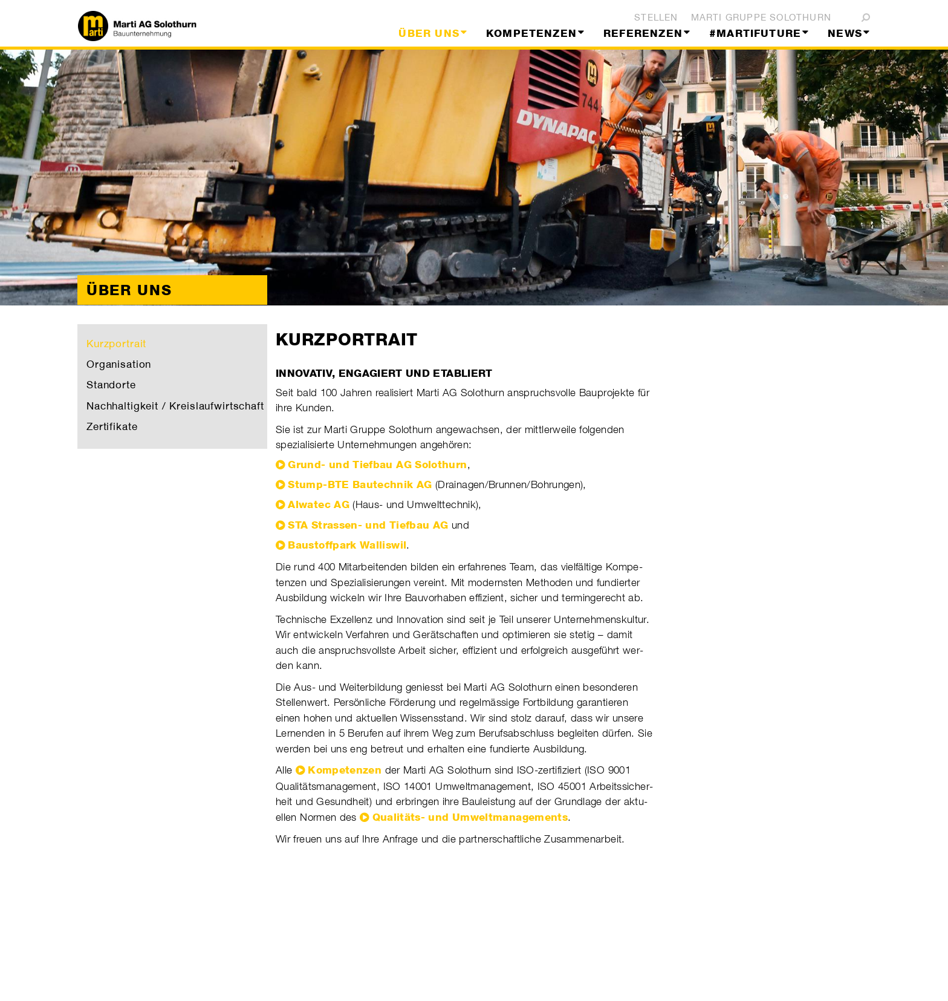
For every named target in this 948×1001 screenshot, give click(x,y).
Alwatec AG (318, 504)
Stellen (656, 17)
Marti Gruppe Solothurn (761, 17)
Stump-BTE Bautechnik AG (360, 484)
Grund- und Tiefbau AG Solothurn (377, 464)
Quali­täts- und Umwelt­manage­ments (470, 817)
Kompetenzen (344, 770)
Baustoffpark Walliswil (347, 545)
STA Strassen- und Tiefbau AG (368, 525)
